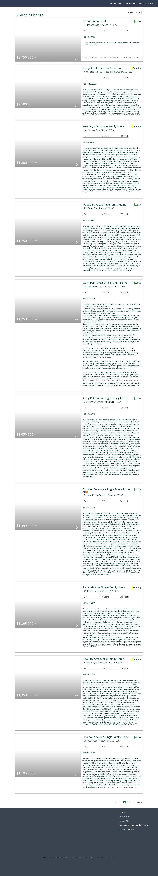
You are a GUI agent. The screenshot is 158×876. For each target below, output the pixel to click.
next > (139, 802)
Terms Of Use (48, 857)
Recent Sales (131, 3)
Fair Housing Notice (106, 857)
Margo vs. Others (145, 3)
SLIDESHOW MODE (133, 13)
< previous (118, 802)
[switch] (76, 58)
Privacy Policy (63, 857)
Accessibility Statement (83, 857)
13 (135, 802)
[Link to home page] (3, 3)
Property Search (117, 3)
